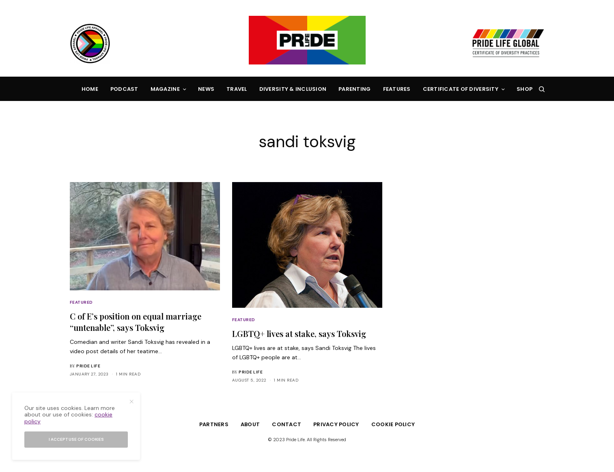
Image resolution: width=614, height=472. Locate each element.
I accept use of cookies (76, 439)
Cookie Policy (393, 424)
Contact (286, 424)
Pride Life (88, 366)
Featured (81, 302)
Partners (213, 424)
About (250, 424)
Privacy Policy (336, 424)
